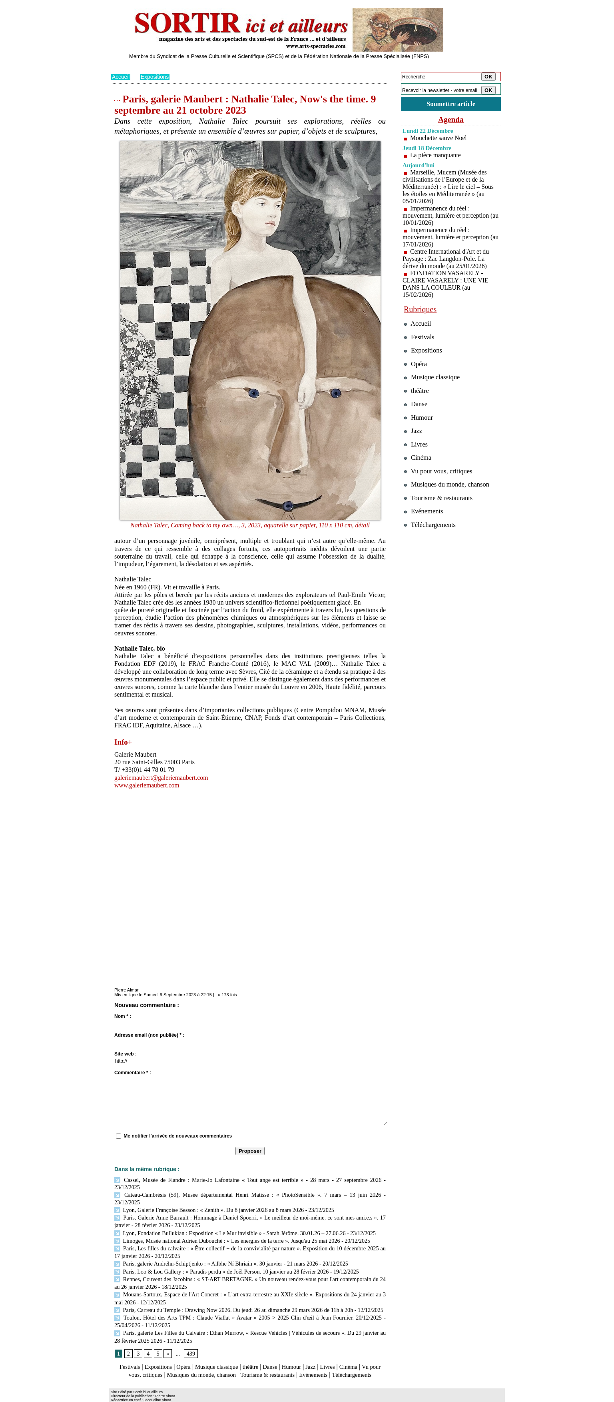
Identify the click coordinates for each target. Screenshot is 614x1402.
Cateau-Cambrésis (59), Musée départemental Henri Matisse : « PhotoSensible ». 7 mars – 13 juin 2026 (234, 1194)
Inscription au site (188, 1396)
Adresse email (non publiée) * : (149, 1034)
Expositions (155, 77)
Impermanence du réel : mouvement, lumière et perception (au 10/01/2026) (446, 215)
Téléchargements (250, 1367)
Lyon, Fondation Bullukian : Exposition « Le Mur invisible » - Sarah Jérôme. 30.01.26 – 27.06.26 (228, 1223)
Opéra (185, 1351)
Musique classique (221, 1351)
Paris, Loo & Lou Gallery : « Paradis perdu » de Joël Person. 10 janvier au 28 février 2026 (219, 1260)
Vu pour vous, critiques (439, 473)
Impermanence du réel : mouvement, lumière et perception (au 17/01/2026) (446, 237)
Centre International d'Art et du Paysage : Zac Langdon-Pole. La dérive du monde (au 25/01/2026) (446, 258)
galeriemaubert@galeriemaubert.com (161, 777)
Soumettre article (451, 104)
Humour (302, 1351)
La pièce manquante (436, 155)
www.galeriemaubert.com (147, 784)
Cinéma (363, 1351)
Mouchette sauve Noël (439, 137)
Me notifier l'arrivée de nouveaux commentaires (178, 1135)
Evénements (348, 1359)
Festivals (126, 1351)
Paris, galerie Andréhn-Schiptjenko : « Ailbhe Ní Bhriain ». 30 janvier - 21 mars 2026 (214, 1253)
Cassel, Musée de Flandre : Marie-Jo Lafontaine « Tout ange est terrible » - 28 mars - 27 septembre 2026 (247, 1179)
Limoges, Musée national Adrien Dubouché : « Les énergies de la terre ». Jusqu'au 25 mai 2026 (225, 1231)
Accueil (121, 77)
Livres (341, 1351)
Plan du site (122, 1396)
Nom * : (122, 1016)
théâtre (258, 1351)
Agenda (451, 119)
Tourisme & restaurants (299, 1359)
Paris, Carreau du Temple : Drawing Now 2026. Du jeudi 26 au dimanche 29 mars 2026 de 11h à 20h (231, 1297)
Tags (213, 1396)
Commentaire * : (132, 1072)
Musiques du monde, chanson (226, 1359)
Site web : (125, 1053)
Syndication (156, 1396)
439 (190, 1339)
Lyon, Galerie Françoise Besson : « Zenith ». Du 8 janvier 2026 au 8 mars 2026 (207, 1201)
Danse (279, 1351)
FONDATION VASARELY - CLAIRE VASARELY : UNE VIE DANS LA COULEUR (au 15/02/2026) (446, 284)
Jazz (322, 1351)
